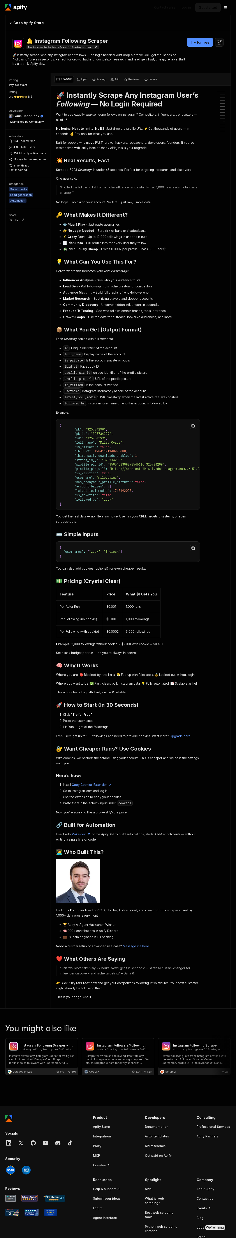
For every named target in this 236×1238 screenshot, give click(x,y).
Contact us (205, 1198)
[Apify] (16, 7)
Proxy (97, 1146)
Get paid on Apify (158, 1155)
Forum (97, 1208)
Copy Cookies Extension (92, 784)
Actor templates (157, 1136)
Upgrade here (180, 736)
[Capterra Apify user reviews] (54, 1198)
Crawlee (101, 1165)
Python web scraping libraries (161, 1229)
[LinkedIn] (8, 1142)
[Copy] (62, 47)
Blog (200, 1218)
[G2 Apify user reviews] (12, 1212)
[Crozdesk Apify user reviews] (50, 1212)
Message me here (136, 946)
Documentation (156, 1126)
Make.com (81, 834)
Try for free (200, 42)
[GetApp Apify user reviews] (10, 1198)
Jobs (211, 1227)
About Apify (205, 1189)
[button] (110, 1117)
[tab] (64, 79)
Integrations (102, 1136)
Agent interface (105, 1218)
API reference (155, 1146)
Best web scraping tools (159, 1215)
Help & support (106, 1189)
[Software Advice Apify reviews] (29, 1198)
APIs (148, 1189)
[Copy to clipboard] (193, 426)
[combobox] (219, 42)
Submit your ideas (107, 1198)
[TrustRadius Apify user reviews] (32, 1212)
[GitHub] (33, 1142)
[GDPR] (10, 1170)
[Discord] (57, 1142)
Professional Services (213, 1126)
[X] (21, 1142)
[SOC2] (26, 1170)
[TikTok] (70, 1142)
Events (204, 1208)
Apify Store (101, 1126)
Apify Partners (207, 1136)
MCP (96, 1155)
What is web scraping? (154, 1201)
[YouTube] (45, 1142)
